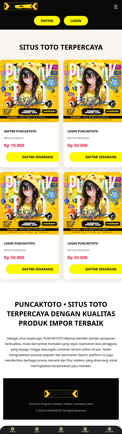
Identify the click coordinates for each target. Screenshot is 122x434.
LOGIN (76, 20)
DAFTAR (47, 20)
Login (36, 430)
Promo (12, 430)
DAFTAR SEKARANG (37, 157)
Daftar (61, 430)
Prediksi (85, 430)
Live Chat (109, 430)
